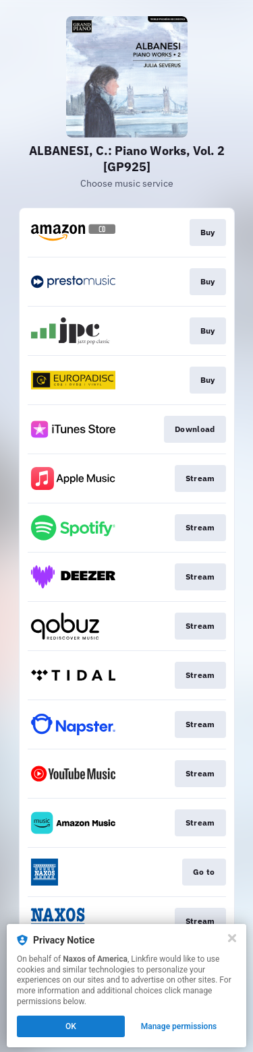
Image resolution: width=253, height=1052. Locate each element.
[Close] (232, 938)
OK (70, 1026)
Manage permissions (179, 1026)
